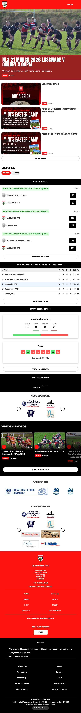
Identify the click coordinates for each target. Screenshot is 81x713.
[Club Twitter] (38, 382)
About (59, 666)
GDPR (59, 678)
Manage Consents (59, 689)
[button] (77, 75)
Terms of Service (22, 684)
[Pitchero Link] (46, 388)
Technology (22, 678)
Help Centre (22, 666)
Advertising (22, 672)
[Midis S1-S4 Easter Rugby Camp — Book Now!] (21, 118)
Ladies (16, 173)
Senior (6, 173)
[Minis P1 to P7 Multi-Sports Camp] (21, 143)
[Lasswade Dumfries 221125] (49, 441)
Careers (59, 672)
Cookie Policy (21, 689)
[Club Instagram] (42, 382)
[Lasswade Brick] (21, 94)
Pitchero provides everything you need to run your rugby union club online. (40, 649)
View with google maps (40, 587)
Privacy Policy (59, 684)
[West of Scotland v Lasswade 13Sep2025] (17, 441)
